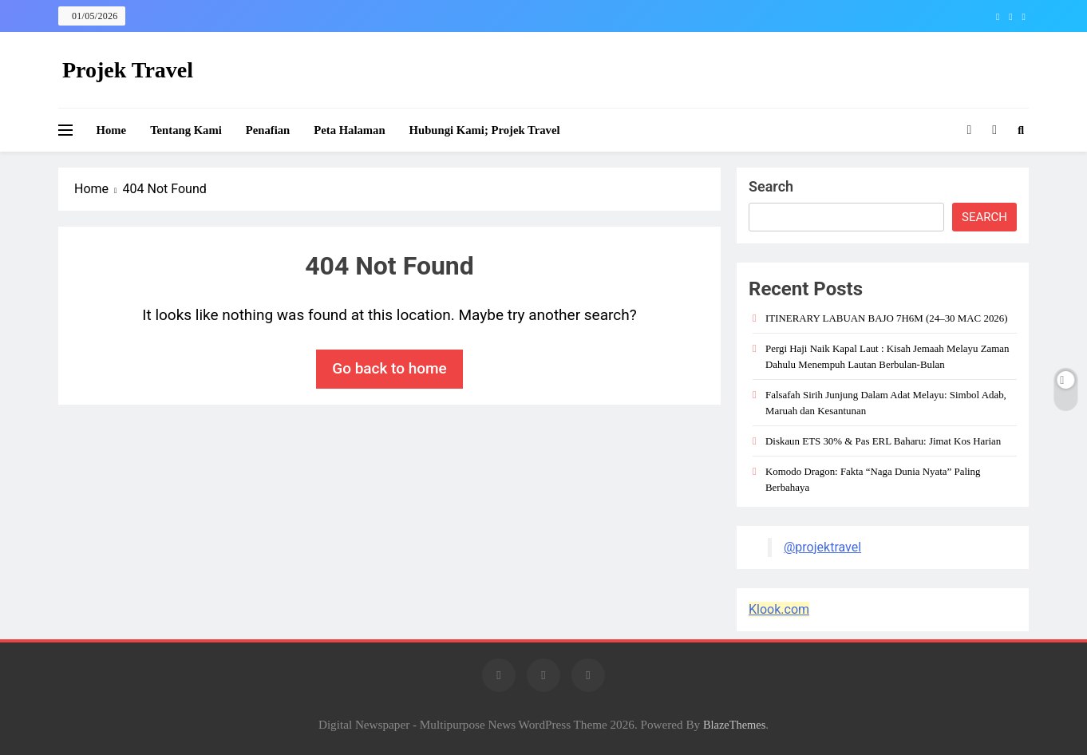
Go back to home (389, 368)
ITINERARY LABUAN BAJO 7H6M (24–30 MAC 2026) (886, 318)
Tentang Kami (186, 130)
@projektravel (822, 547)
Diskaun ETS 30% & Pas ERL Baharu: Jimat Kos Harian (883, 441)
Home (112, 130)
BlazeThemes (734, 724)
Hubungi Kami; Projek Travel (484, 130)
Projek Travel (127, 69)
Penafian (268, 130)
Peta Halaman (349, 130)
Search (771, 186)
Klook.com (779, 609)
